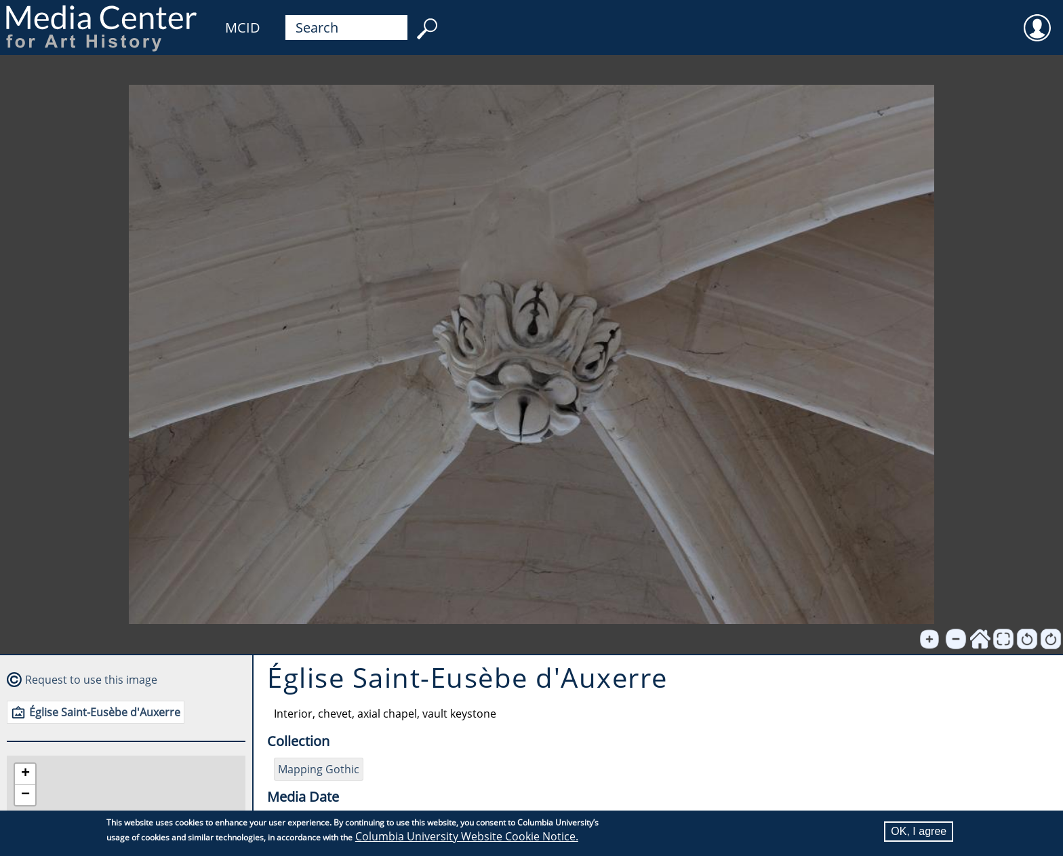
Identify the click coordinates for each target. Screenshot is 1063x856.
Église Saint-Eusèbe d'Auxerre (104, 712)
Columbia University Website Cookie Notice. (466, 837)
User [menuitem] (1037, 19)
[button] (25, 774)
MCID (242, 27)
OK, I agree (918, 832)
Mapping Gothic (318, 769)
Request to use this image (91, 679)
